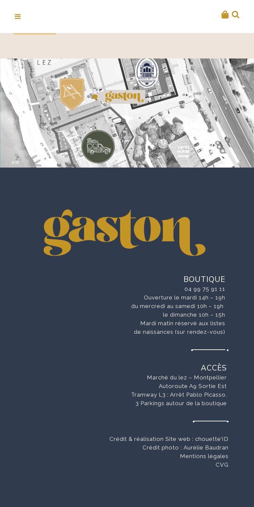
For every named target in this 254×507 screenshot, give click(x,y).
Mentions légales (204, 456)
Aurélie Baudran (206, 447)
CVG (222, 464)
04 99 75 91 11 (205, 289)
